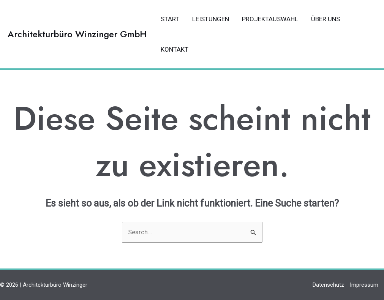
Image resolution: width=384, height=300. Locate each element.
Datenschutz (328, 284)
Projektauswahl (270, 19)
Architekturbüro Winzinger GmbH (77, 34)
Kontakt (174, 49)
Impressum (364, 284)
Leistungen (210, 19)
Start (170, 19)
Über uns (325, 19)
